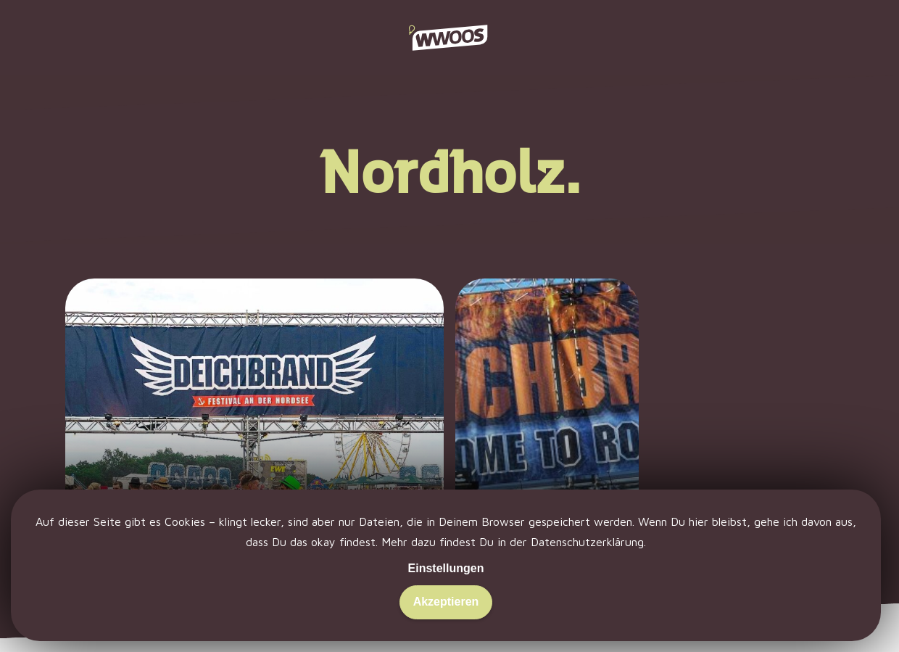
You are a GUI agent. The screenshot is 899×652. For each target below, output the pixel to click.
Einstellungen (446, 568)
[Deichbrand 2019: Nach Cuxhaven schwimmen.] (254, 441)
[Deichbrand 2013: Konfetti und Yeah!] (547, 441)
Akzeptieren (446, 601)
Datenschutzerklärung (587, 541)
